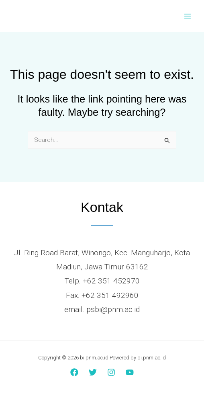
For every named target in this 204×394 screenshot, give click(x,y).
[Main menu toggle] (187, 16)
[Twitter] (93, 372)
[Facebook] (74, 372)
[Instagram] (111, 372)
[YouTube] (130, 372)
